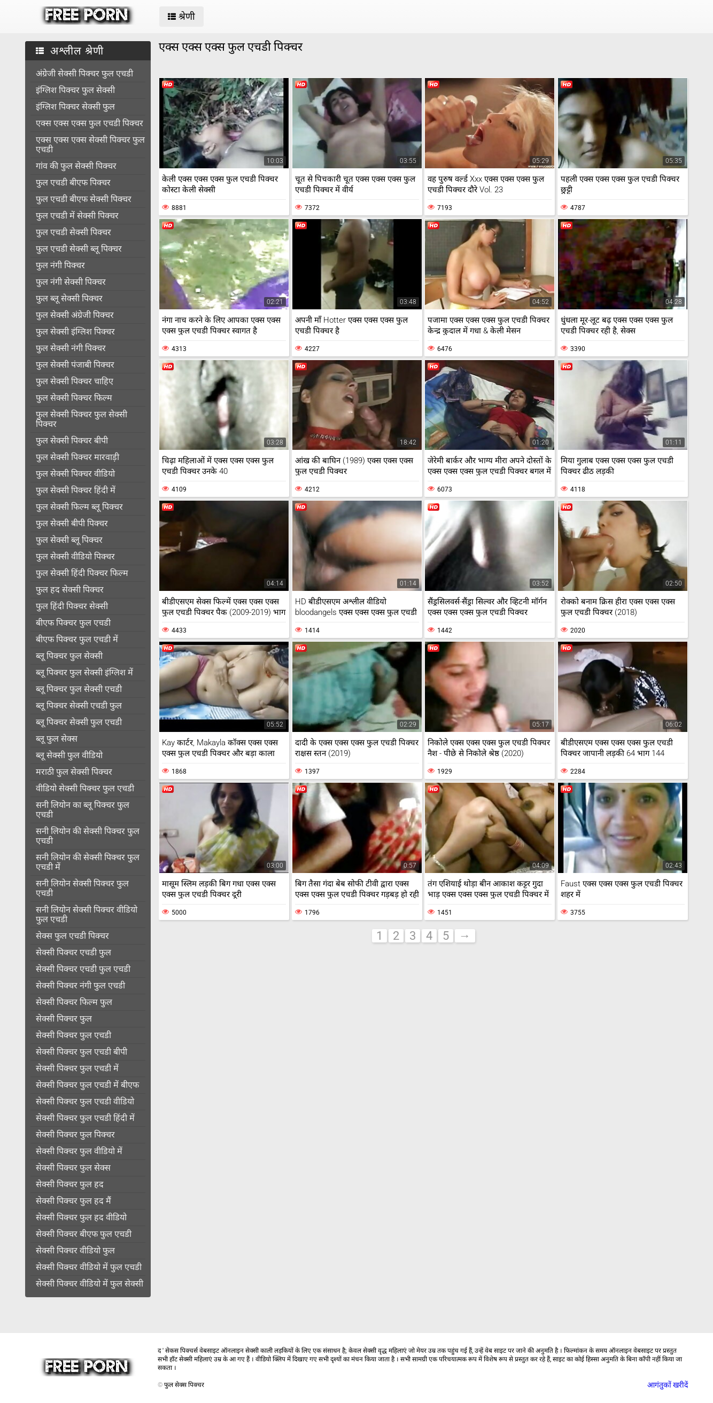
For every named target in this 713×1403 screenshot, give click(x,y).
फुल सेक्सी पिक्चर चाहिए (74, 381)
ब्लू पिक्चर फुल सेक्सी (69, 656)
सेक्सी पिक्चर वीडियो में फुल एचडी (89, 1267)
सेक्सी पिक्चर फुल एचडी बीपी (81, 1052)
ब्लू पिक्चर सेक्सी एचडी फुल (79, 705)
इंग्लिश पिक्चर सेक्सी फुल (75, 107)
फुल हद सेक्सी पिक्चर (70, 589)
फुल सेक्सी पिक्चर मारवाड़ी (77, 457)
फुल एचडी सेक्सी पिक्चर (73, 232)
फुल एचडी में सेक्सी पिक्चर (77, 216)
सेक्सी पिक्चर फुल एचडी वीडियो (85, 1101)
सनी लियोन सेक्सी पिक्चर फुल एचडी (82, 888)
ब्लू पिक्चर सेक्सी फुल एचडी (79, 722)
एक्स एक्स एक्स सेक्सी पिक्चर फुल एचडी (90, 144)
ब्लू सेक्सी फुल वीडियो (69, 755)
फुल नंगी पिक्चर (60, 265)
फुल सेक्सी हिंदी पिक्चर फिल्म (82, 573)
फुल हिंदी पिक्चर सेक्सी (72, 606)
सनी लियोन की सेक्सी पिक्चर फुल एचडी (88, 836)
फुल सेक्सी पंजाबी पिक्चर (75, 365)
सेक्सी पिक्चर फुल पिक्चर (75, 1134)
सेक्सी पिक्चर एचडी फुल (73, 952)
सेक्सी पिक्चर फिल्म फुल (74, 1002)
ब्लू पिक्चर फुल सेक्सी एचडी (79, 689)
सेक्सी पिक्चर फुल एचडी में (77, 1068)
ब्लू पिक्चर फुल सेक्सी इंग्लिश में (84, 672)
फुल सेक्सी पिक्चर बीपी (72, 440)
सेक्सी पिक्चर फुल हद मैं (73, 1201)
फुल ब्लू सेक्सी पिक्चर (69, 298)
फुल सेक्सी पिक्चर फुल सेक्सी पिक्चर (81, 419)
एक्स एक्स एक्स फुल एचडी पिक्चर (89, 123)
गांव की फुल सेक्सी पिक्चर (76, 166)
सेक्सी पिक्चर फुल (64, 1019)
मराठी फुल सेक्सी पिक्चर (74, 772)
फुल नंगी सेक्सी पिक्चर (71, 282)
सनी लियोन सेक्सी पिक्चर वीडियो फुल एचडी (86, 914)
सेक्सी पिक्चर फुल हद (70, 1184)
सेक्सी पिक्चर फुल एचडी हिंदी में (85, 1118)
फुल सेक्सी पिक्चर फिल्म (74, 398)
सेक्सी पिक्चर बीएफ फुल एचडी (83, 1234)
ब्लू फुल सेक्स (57, 739)
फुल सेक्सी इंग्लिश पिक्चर (75, 331)
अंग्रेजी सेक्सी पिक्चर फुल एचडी (84, 73)
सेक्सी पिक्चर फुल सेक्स (73, 1168)
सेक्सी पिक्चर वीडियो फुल (75, 1250)
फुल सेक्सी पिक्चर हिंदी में (75, 490)
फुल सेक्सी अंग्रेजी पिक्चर (75, 315)
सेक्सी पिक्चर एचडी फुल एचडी (83, 969)
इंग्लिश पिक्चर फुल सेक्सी (75, 90)
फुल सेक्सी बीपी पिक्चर (72, 523)
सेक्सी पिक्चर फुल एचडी (73, 1035)
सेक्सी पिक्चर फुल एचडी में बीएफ (87, 1085)
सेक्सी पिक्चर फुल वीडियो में (79, 1151)
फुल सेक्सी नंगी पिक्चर (71, 348)
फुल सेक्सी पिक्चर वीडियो (75, 474)
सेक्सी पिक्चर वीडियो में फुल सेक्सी (89, 1284)
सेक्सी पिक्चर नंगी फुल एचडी (80, 985)
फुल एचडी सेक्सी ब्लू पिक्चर (79, 249)
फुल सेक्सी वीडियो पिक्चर (75, 556)
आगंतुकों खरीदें (667, 1385)
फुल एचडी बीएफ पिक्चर (73, 182)
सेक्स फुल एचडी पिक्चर (72, 936)
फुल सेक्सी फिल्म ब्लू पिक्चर (79, 507)
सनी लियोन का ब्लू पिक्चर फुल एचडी (82, 810)
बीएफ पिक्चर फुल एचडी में (77, 639)
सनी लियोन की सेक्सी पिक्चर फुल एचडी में (88, 862)
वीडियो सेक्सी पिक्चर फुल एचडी (85, 788)
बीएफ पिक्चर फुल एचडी (73, 623)
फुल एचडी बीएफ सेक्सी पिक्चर (83, 199)
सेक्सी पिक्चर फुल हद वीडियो (81, 1217)
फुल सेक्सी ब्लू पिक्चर (69, 540)
